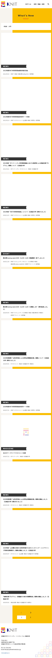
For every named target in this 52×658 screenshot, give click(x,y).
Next (30, 613)
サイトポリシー (6, 653)
